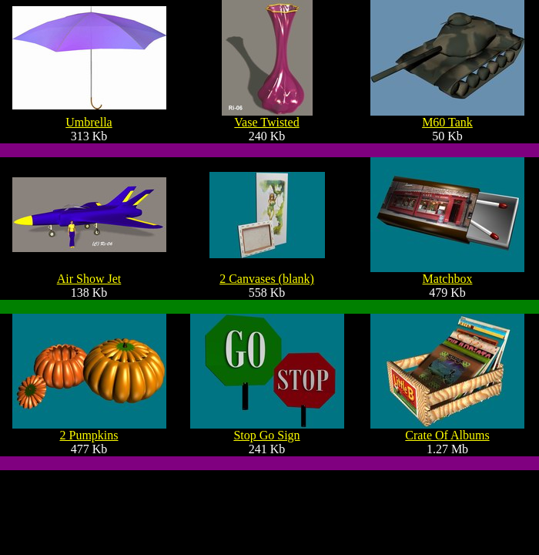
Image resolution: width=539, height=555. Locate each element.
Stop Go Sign (266, 435)
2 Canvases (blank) (266, 278)
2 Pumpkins (88, 435)
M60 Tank (447, 122)
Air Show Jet (89, 278)
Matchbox (448, 278)
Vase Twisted (266, 122)
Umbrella (88, 122)
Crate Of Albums (447, 435)
